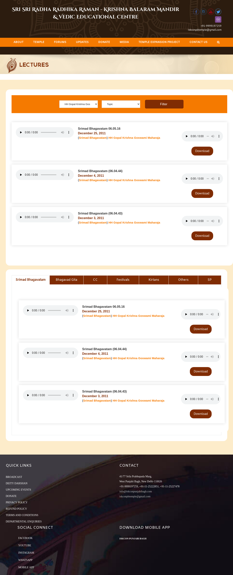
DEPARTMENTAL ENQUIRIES (24, 521)
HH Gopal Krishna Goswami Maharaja (134, 137)
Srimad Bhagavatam (93, 137)
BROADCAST (14, 477)
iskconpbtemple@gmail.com (204, 29)
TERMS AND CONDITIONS (22, 515)
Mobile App (26, 567)
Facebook (25, 538)
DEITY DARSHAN (17, 483)
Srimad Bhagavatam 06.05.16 (99, 128)
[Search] (218, 42)
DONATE (11, 496)
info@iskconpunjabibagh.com (135, 491)
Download (202, 151)
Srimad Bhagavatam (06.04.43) (100, 213)
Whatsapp (25, 560)
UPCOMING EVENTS (18, 489)
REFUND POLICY (16, 508)
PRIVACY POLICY (17, 502)
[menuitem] (18, 42)
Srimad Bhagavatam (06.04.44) (100, 171)
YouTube (24, 545)
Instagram (26, 552)
